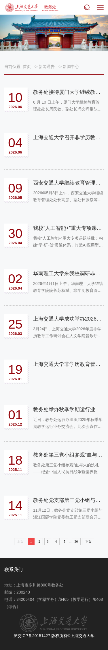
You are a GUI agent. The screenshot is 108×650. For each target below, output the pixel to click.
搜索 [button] (88, 8)
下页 (88, 542)
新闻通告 (47, 66)
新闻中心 (71, 66)
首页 (27, 66)
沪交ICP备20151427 (32, 635)
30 (76, 542)
